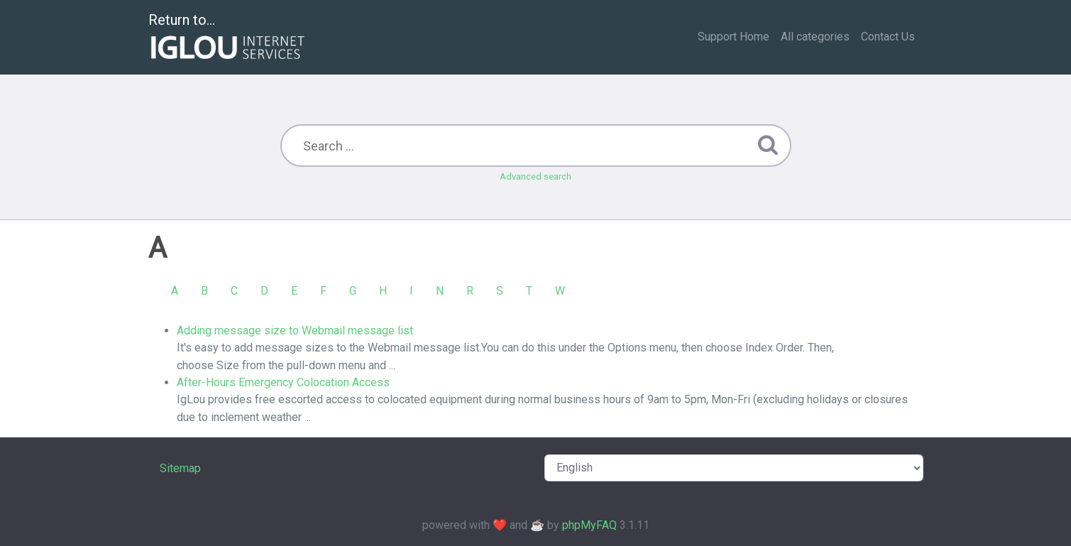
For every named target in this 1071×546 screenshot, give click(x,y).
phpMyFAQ (589, 525)
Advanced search (535, 176)
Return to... (228, 38)
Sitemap (180, 468)
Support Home (733, 36)
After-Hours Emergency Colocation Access (283, 382)
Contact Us (888, 36)
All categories (815, 36)
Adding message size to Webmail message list (295, 330)
